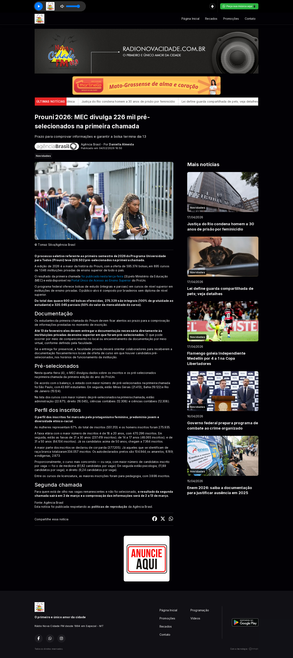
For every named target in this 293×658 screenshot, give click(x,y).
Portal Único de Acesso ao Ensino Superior (101, 280)
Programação (199, 610)
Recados (211, 18)
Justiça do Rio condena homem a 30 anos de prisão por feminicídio (136, 101)
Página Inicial (190, 18)
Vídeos (195, 618)
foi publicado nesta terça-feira (102, 276)
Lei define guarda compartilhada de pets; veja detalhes (228, 101)
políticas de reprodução (109, 506)
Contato (250, 18)
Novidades (43, 155)
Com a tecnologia (244, 648)
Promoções (231, 18)
